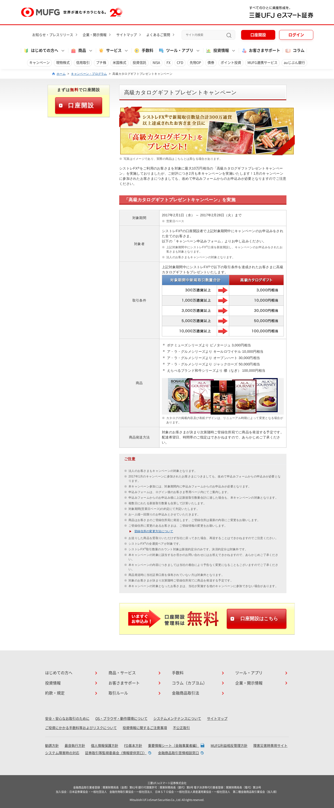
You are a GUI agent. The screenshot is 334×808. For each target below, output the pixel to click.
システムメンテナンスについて (177, 718)
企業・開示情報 (95, 35)
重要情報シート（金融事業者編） (173, 745)
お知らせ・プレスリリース (52, 35)
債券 (210, 62)
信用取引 (83, 62)
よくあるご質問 (158, 35)
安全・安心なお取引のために (67, 718)
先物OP (195, 62)
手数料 (143, 51)
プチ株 (101, 62)
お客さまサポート (260, 51)
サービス (110, 51)
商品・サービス (122, 673)
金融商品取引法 (185, 693)
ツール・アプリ (175, 51)
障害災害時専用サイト (270, 745)
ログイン (296, 35)
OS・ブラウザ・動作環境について (121, 718)
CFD (180, 62)
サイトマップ (126, 35)
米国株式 (119, 62)
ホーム (61, 74)
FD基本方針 (133, 745)
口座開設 (258, 35)
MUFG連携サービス (262, 62)
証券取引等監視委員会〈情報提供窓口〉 (116, 753)
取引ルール (118, 693)
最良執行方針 (75, 745)
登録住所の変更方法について (153, 531)
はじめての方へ (40, 51)
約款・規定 (55, 693)
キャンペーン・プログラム (89, 74)
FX (168, 62)
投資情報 (217, 51)
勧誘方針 (52, 745)
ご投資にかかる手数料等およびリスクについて (81, 728)
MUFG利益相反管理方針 (229, 745)
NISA (156, 62)
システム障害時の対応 (62, 753)
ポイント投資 (231, 62)
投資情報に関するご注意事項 (145, 728)
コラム (295, 51)
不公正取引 (181, 728)
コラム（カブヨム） (189, 683)
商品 (78, 51)
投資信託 (139, 62)
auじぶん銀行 (294, 62)
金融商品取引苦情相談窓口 (178, 753)
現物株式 (63, 62)
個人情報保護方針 (104, 745)
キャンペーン (39, 62)
